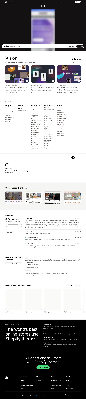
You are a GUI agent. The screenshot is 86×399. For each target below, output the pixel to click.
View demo (71, 97)
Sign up (77, 1)
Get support (10, 318)
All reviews (9, 286)
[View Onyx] (64, 220)
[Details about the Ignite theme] (72, 356)
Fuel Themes (77, 112)
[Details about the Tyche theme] (13, 356)
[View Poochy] (56, 220)
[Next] (79, 241)
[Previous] (76, 241)
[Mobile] (44, 6)
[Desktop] (41, 6)
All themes (18, 318)
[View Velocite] (47, 220)
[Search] (67, 2)
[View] (13, 251)
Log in (71, 1)
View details (28, 318)
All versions (35, 318)
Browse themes (58, 1)
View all (71, 340)
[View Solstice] (39, 220)
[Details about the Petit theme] (33, 356)
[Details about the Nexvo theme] (52, 356)
